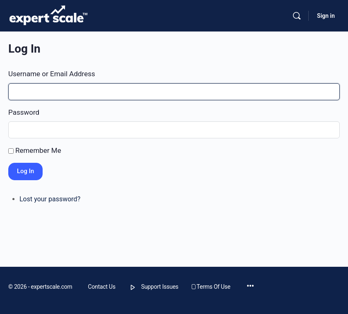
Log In (25, 171)
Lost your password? (49, 199)
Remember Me (38, 150)
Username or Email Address (51, 74)
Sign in (326, 15)
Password (23, 112)
